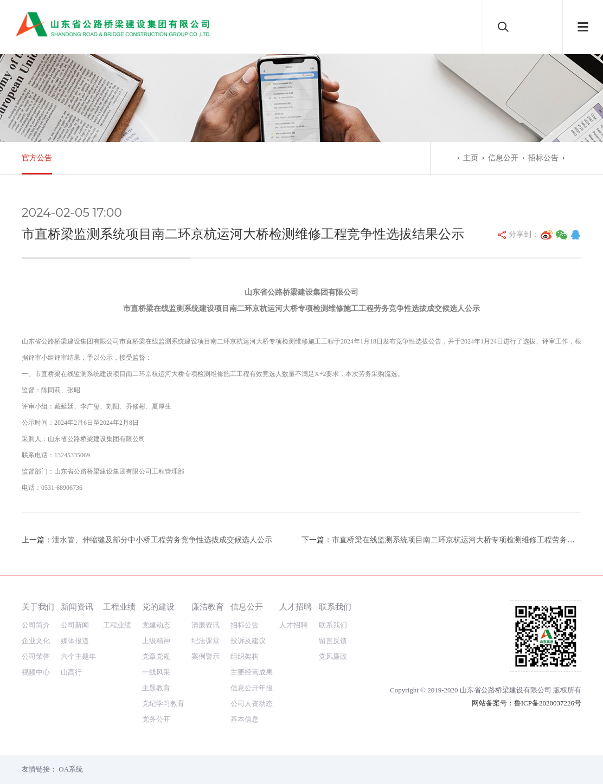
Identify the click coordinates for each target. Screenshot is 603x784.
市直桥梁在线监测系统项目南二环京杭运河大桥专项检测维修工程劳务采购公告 (465, 540)
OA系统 (71, 769)
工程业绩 (119, 606)
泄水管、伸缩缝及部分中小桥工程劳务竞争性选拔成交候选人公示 (162, 540)
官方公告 (37, 158)
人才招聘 (295, 606)
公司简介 (36, 625)
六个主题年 (78, 656)
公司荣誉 (36, 656)
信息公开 (503, 158)
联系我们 (335, 606)
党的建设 (158, 606)
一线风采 (156, 672)
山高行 (71, 672)
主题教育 (156, 688)
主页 (470, 158)
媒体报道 (75, 641)
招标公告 (543, 158)
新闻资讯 (77, 606)
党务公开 (156, 719)
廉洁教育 (207, 606)
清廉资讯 (205, 625)
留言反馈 (333, 641)
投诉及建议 (248, 641)
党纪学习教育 (163, 703)
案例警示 (205, 656)
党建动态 (156, 625)
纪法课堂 (205, 641)
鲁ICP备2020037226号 (547, 703)
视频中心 (36, 672)
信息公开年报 (251, 688)
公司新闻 (75, 625)
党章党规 (156, 656)
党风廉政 (333, 656)
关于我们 (38, 606)
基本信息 (244, 719)
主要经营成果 (251, 672)
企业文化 (36, 641)
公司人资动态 (251, 703)
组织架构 (244, 656)
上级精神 (156, 641)
